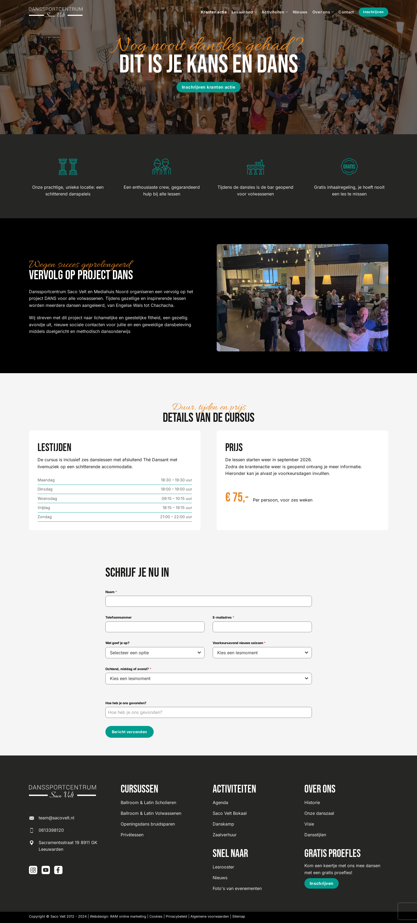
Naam (111, 592)
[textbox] (150, 652)
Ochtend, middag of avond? (128, 669)
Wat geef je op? (117, 643)
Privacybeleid (176, 915)
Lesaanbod (244, 11)
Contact (346, 12)
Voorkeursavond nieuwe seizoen (239, 643)
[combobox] (155, 652)
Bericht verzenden (129, 731)
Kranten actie (214, 12)
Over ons (323, 11)
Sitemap (238, 915)
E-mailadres (223, 617)
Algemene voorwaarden (209, 915)
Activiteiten (274, 11)
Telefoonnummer (118, 617)
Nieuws (300, 12)
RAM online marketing (128, 915)
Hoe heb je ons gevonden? (125, 703)
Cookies (156, 915)
